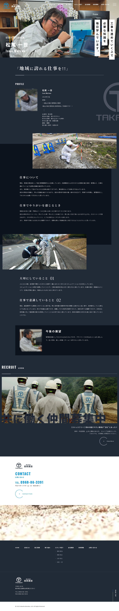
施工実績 (60, 4)
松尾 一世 (60, 562)
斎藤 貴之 (60, 555)
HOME (45, 4)
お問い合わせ (105, 4)
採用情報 (95, 4)
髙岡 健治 (60, 551)
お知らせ (52, 4)
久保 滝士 (60, 558)
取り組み (68, 4)
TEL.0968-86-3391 (21, 592)
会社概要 (87, 4)
